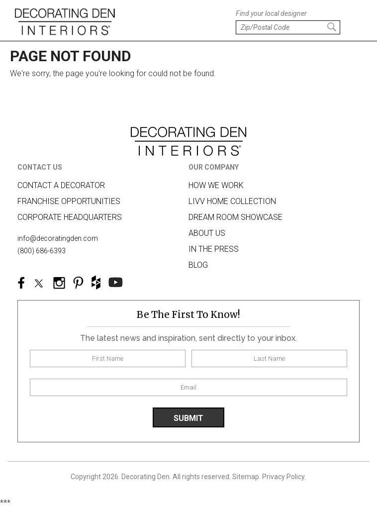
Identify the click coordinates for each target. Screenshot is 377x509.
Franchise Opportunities (68, 201)
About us (206, 233)
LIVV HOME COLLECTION (232, 201)
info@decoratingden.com (57, 238)
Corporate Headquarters (69, 217)
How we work (216, 185)
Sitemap (245, 477)
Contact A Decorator (61, 185)
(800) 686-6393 (41, 251)
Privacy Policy (283, 477)
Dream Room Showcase (235, 217)
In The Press (213, 249)
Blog (198, 265)
